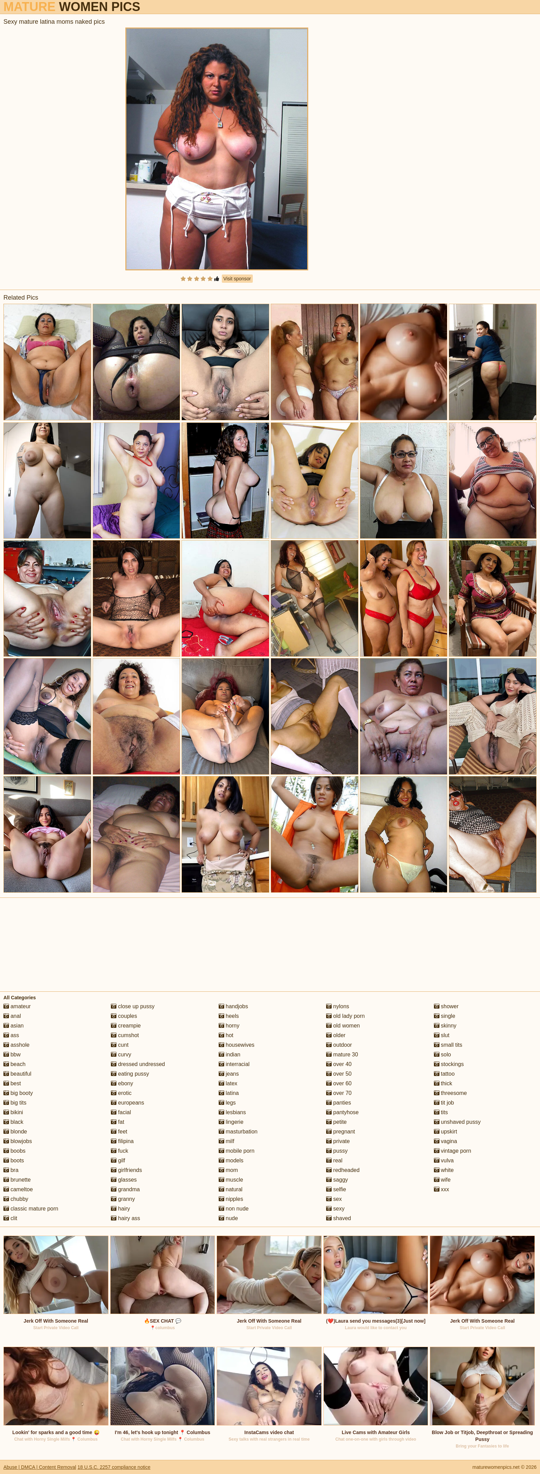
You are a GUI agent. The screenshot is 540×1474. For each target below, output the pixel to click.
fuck (119, 1151)
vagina (445, 1141)
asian (13, 1026)
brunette (17, 1180)
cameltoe (18, 1189)
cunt (119, 1045)
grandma (125, 1189)
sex (334, 1199)
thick (443, 1083)
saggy (337, 1180)
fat (117, 1122)
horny (229, 1026)
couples (124, 1016)
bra (11, 1170)
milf (226, 1141)
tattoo (444, 1074)
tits (441, 1112)
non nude (234, 1209)
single (444, 1016)
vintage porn (452, 1151)
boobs (14, 1151)
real (334, 1160)
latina (229, 1093)
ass (11, 1035)
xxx (441, 1189)
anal (12, 1016)
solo (442, 1054)
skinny (445, 1026)
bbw (12, 1054)
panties (338, 1103)
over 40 (339, 1064)
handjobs (233, 1006)
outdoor (339, 1045)
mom (228, 1170)
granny (123, 1199)
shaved (338, 1218)
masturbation (238, 1131)
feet (119, 1131)
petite (336, 1122)
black (13, 1122)
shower (446, 1006)
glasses (124, 1180)
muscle (231, 1180)
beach (14, 1064)
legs (227, 1103)
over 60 (339, 1083)
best (12, 1083)
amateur (17, 1006)
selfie (336, 1189)
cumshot (125, 1035)
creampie (126, 1026)
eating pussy (130, 1074)
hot (226, 1035)
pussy (336, 1151)
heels (229, 1016)
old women (343, 1026)
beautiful (17, 1074)
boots (13, 1160)
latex (228, 1083)
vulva (444, 1160)
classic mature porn (30, 1209)
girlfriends (126, 1170)
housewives (237, 1045)
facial (121, 1112)
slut (441, 1035)
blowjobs (17, 1141)
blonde (15, 1131)
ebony (122, 1083)
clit (10, 1218)
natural (230, 1189)
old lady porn (345, 1016)
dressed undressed (138, 1064)
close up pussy (132, 1006)
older (335, 1035)
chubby (15, 1199)
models (231, 1160)
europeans (127, 1103)
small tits (448, 1045)
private (338, 1141)
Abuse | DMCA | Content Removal (39, 1467)
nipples (231, 1199)
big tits (15, 1103)
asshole (16, 1045)
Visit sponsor (237, 278)
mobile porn (237, 1151)
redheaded (343, 1170)
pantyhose (342, 1112)
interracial (234, 1064)
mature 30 (342, 1054)
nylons (337, 1006)
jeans (229, 1074)
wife (442, 1180)
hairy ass (125, 1218)
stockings (449, 1064)
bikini (13, 1112)
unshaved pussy (457, 1122)
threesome (450, 1093)
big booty (18, 1093)
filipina (122, 1141)
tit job (444, 1103)
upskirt (445, 1131)
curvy (121, 1054)
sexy (335, 1209)
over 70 (339, 1093)
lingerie (231, 1122)
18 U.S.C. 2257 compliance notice (113, 1467)
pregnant (340, 1131)
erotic (121, 1093)
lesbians (232, 1112)
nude (228, 1218)
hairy (120, 1209)
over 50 (339, 1074)
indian (229, 1054)
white (444, 1170)
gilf (118, 1160)
